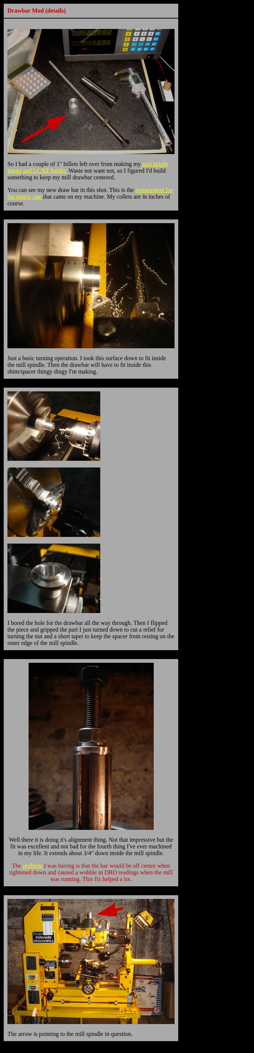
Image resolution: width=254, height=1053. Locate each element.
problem (32, 866)
